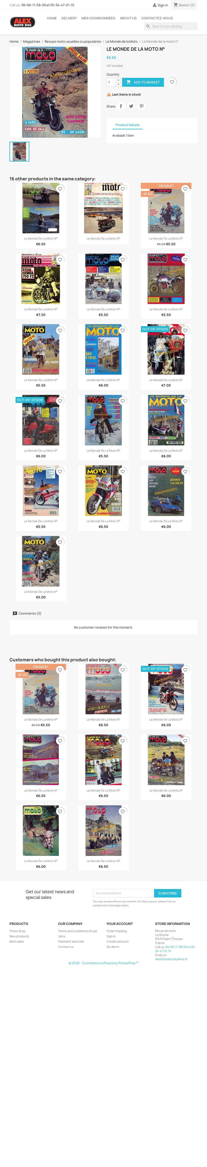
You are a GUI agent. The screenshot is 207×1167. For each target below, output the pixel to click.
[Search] (170, 26)
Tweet (131, 106)
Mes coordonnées (98, 18)
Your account (120, 924)
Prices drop (17, 931)
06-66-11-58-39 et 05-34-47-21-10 (47, 5)
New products (19, 936)
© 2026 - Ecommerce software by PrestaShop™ (103, 963)
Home (52, 18)
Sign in (111, 936)
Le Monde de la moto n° (41, 238)
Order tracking (117, 931)
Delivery (69, 18)
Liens (61, 936)
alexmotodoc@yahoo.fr (171, 959)
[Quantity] (111, 82)
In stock (119, 135)
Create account (118, 941)
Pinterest (141, 106)
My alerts (113, 947)
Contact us (66, 947)
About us (128, 18)
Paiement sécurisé (71, 941)
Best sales (17, 941)
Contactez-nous (157, 18)
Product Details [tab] (127, 125)
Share (121, 106)
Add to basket (143, 82)
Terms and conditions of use (77, 931)
